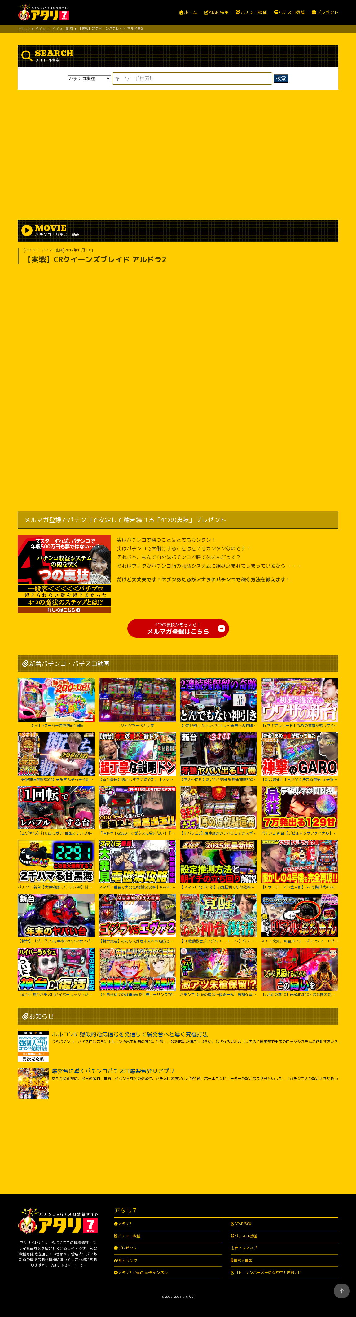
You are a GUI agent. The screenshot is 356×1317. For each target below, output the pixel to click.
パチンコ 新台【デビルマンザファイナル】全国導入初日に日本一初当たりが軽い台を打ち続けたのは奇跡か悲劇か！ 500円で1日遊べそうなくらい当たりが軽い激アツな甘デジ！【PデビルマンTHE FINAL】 (299, 811)
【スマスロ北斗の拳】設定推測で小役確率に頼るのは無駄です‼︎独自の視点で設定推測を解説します (218, 864)
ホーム (190, 12)
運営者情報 (243, 1260)
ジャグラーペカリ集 (137, 703)
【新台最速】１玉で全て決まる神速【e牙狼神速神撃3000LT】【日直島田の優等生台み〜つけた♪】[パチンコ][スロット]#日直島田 (299, 757)
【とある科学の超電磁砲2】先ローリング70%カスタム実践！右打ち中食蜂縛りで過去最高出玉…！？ (137, 972)
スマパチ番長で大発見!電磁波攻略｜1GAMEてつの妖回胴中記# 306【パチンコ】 (137, 864)
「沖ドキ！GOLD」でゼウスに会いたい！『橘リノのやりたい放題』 (137, 811)
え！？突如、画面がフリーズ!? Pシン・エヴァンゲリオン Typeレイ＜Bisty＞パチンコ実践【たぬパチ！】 (299, 918)
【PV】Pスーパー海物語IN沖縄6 (56, 703)
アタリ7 (124, 1223)
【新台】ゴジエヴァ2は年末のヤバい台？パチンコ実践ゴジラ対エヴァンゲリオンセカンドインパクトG (56, 918)
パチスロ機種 (292, 12)
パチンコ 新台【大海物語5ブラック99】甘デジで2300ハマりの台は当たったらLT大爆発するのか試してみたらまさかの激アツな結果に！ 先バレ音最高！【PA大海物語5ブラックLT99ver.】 (56, 864)
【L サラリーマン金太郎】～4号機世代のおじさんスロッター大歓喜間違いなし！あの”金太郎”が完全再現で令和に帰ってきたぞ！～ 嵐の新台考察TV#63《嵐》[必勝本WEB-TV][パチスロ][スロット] (299, 864)
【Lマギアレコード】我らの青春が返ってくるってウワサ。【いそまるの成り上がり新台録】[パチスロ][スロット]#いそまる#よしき (299, 703)
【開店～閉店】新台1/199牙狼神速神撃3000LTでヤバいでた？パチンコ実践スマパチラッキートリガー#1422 (218, 757)
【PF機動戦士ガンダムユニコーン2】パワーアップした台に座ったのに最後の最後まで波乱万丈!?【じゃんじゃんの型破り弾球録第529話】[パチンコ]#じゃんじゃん (218, 918)
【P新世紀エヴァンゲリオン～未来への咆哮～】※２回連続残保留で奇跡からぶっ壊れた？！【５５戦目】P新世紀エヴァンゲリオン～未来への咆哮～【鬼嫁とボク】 (218, 703)
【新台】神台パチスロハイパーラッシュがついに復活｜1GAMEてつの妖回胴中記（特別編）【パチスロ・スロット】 (56, 972)
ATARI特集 (219, 12)
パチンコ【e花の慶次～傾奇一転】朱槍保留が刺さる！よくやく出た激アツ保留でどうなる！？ (218, 972)
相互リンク (128, 1260)
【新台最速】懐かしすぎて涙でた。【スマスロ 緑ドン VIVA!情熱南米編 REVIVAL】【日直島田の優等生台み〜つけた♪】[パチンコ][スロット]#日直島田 (137, 757)
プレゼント (327, 12)
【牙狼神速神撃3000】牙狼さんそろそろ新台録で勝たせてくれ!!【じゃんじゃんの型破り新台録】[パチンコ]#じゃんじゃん (56, 757)
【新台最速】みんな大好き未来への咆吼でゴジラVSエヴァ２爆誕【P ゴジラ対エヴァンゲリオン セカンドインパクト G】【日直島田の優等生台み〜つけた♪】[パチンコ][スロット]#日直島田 (137, 918)
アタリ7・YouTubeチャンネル (143, 1272)
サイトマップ (246, 1248)
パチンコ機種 (254, 12)
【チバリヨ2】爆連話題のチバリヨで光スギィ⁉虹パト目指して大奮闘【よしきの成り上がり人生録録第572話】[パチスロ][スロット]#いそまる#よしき (218, 811)
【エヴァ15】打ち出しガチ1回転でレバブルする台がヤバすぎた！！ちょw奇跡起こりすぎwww (56, 811)
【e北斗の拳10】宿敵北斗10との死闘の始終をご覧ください (299, 972)
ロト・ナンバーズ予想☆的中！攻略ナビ (268, 1272)
